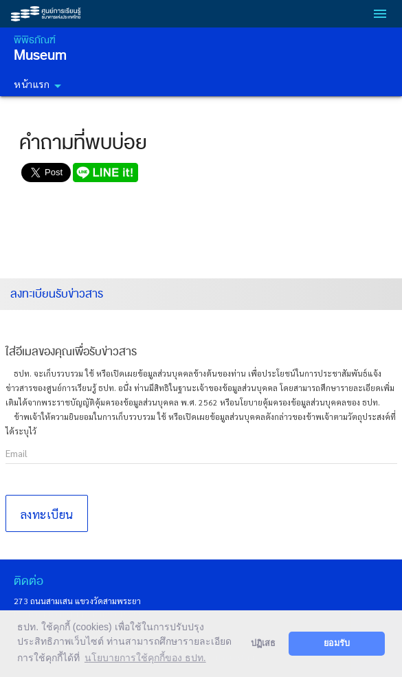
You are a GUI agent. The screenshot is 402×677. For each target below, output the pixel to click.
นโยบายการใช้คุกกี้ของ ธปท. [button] (145, 657)
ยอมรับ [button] (337, 643)
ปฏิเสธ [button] (263, 643)
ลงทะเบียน (47, 514)
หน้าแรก (40, 86)
